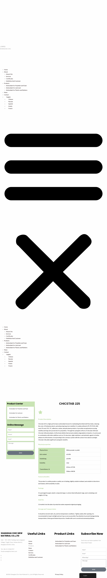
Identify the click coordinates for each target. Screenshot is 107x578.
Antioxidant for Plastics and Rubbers (16, 90)
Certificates (9, 78)
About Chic (9, 74)
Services (8, 76)
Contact (6, 95)
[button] (53, 219)
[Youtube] (13, 560)
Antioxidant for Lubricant (13, 88)
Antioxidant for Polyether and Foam (16, 85)
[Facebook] (13, 555)
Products (6, 83)
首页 (36, 388)
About (6, 72)
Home (6, 69)
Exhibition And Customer (13, 81)
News (5, 92)
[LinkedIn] (13, 557)
